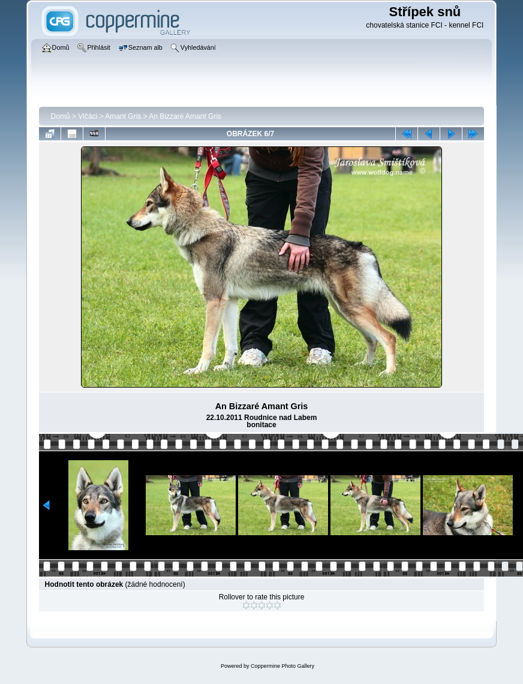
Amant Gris (123, 116)
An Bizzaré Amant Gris (185, 116)
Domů (60, 116)
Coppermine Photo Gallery (282, 666)
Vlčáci (87, 116)
